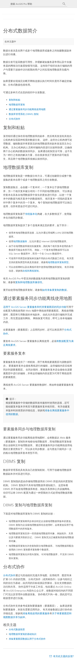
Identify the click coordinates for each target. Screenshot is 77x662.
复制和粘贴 (14, 99)
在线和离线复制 (31, 270)
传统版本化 (31, 213)
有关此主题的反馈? (63, 656)
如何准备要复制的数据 (54, 289)
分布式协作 (14, 118)
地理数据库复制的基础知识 (22, 634)
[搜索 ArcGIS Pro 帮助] (35, 3)
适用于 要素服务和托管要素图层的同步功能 (34, 306)
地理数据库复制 (17, 104)
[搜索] (64, 3)
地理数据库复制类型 (58, 262)
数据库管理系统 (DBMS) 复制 (23, 114)
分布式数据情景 (17, 629)
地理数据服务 (20, 241)
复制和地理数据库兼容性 (28, 282)
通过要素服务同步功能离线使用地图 (27, 109)
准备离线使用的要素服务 (36, 613)
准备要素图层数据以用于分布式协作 (27, 638)
